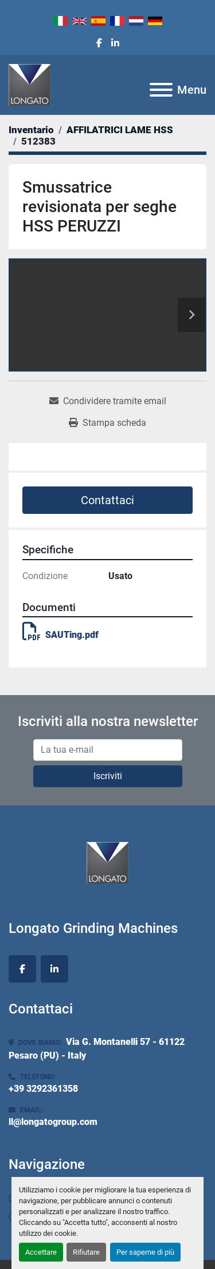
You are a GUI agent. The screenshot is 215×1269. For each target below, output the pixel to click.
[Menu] (161, 90)
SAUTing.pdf (60, 634)
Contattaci (107, 500)
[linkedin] (115, 43)
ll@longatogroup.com (53, 1121)
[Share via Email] (108, 401)
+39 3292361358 (43, 1088)
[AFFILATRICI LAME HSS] (120, 129)
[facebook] (99, 43)
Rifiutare (86, 1252)
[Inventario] (31, 129)
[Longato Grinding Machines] (107, 862)
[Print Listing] (107, 423)
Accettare (41, 1252)
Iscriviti (107, 776)
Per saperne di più (145, 1252)
